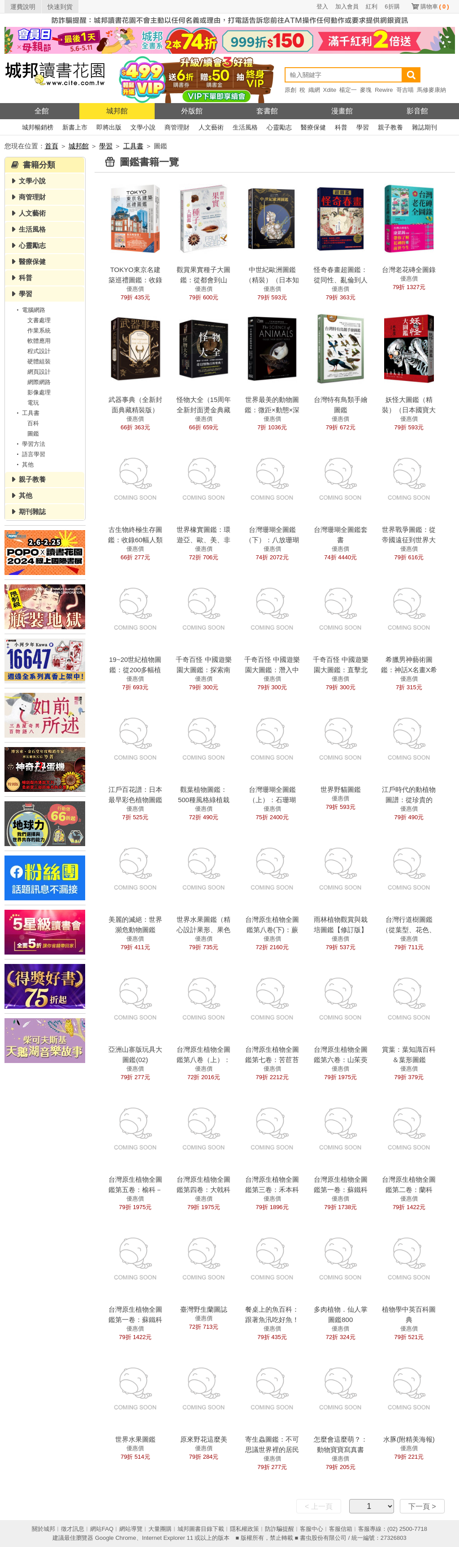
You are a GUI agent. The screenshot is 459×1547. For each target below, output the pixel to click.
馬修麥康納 (431, 90)
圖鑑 (33, 433)
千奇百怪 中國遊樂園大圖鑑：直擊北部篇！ (340, 670)
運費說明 (22, 6)
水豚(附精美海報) (409, 1439)
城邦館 (117, 111)
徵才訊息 (72, 1528)
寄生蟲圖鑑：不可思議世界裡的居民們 (272, 1449)
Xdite (330, 90)
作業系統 (39, 330)
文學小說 (143, 127)
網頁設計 (39, 371)
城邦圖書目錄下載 (201, 1528)
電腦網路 (29, 310)
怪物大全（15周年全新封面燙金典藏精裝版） (204, 410)
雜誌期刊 (424, 127)
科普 (341, 127)
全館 (42, 111)
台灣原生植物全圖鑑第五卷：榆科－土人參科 (135, 1189)
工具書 (133, 146)
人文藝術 (211, 127)
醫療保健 (313, 127)
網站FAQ (101, 1528)
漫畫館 (342, 111)
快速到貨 (60, 6)
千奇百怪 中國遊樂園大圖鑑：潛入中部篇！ (272, 670)
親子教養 (390, 127)
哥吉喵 (405, 90)
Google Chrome (115, 1537)
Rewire (384, 90)
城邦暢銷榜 (37, 127)
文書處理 (39, 320)
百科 (33, 423)
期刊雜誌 (32, 511)
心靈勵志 (279, 127)
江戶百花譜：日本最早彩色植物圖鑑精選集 (135, 800)
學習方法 (29, 444)
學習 (362, 127)
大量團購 (160, 1528)
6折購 (392, 6)
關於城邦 (43, 1528)
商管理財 (177, 127)
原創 (290, 90)
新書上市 (74, 127)
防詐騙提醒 (279, 1528)
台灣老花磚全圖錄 (409, 269)
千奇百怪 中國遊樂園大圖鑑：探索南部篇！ (203, 670)
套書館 (267, 111)
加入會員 (347, 6)
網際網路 (39, 382)
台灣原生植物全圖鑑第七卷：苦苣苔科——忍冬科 (272, 1060)
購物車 (434, 6)
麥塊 (366, 90)
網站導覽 (131, 1528)
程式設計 (39, 351)
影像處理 (39, 392)
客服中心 (311, 1528)
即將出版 (108, 127)
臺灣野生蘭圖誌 (203, 1309)
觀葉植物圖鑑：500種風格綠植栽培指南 (204, 800)
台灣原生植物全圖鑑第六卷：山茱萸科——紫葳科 (341, 1060)
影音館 (417, 111)
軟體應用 (39, 340)
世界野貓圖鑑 (340, 789)
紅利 (371, 6)
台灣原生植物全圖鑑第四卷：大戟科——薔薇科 (203, 1189)
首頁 (51, 146)
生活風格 (245, 127)
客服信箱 (340, 1528)
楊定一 (348, 90)
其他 (24, 464)
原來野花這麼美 (203, 1439)
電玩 (33, 402)
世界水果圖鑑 (135, 1439)
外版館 (192, 111)
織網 (314, 90)
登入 (322, 6)
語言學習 (29, 454)
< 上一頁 (319, 1506)
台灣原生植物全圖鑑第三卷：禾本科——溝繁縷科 (272, 1189)
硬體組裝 (39, 361)
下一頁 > (422, 1506)
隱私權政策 (244, 1528)
